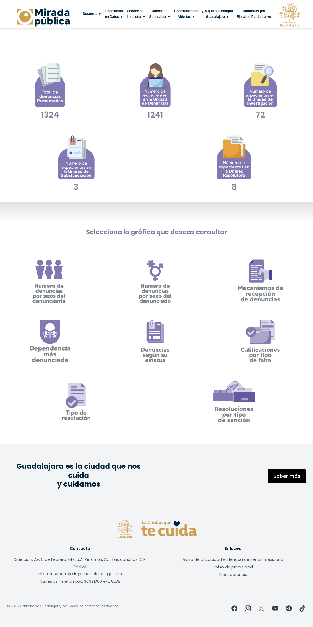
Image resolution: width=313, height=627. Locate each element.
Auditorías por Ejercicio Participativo (254, 13)
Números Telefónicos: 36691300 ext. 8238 (80, 581)
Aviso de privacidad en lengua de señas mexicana (232, 559)
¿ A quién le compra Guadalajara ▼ (217, 13)
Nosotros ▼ (92, 14)
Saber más (286, 476)
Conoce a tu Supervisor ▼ (160, 13)
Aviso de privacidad (233, 567)
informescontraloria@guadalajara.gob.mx (80, 573)
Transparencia (233, 574)
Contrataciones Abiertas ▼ (186, 13)
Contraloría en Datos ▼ (114, 13)
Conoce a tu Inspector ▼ (136, 13)
